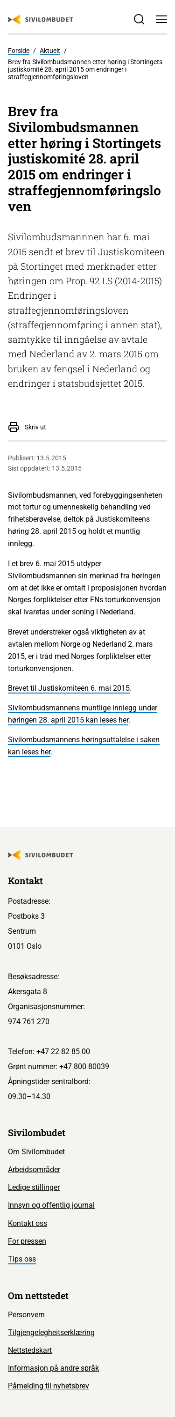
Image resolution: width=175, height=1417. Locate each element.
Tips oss (22, 1259)
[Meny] (161, 19)
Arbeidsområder (34, 1169)
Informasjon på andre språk (53, 1368)
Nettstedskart (30, 1350)
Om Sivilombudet (36, 1151)
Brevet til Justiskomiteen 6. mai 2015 (69, 688)
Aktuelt (50, 50)
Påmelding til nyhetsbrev (48, 1385)
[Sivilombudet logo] (40, 20)
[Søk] (139, 19)
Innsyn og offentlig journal (51, 1205)
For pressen (27, 1241)
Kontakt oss (27, 1223)
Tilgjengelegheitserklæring (51, 1332)
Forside (18, 50)
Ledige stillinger (34, 1187)
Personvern (26, 1314)
